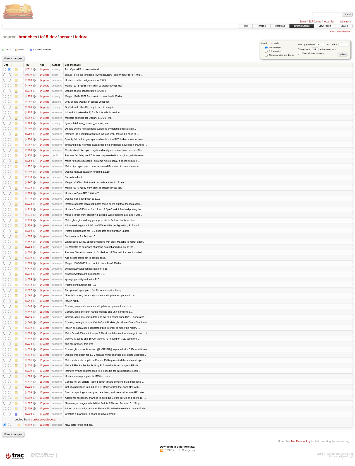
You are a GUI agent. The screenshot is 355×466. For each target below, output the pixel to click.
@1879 (28, 259)
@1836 (28, 336)
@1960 (28, 129)
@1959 (28, 134)
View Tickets (325, 26)
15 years (44, 297)
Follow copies (273, 51)
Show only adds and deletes (279, 55)
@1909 (28, 227)
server (66, 36)
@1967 (28, 102)
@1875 (28, 276)
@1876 (28, 270)
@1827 (28, 384)
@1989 (28, 85)
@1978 (28, 91)
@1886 (28, 232)
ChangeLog (188, 453)
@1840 (28, 325)
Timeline (261, 26)
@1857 (28, 292)
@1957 (28, 145)
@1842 (28, 314)
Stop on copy (273, 47)
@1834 (28, 346)
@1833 (28, 352)
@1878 (28, 265)
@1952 (28, 167)
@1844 (28, 303)
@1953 (28, 162)
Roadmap (280, 26)
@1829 (28, 374)
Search (344, 26)
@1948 (28, 178)
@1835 (28, 341)
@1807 (28, 406)
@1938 (28, 189)
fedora (81, 36)
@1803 (28, 417)
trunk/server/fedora (43, 423)
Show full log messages (311, 53)
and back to (337, 44)
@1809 (28, 395)
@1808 (28, 401)
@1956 (28, 151)
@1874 (28, 281)
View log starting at (312, 44)
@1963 (28, 124)
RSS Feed (170, 453)
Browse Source (301, 26)
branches (28, 36)
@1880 (28, 254)
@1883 (28, 249)
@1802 (28, 428)
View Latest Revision (340, 31)
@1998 (28, 80)
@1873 (28, 287)
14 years (44, 69)
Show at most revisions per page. (317, 49)
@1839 (28, 330)
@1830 (28, 368)
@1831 (28, 363)
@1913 (28, 210)
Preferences (345, 21)
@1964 (28, 118)
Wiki (246, 26)
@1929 (28, 200)
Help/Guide (315, 21)
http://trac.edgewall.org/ (341, 460)
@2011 (28, 69)
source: (10, 36)
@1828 (28, 379)
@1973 (28, 96)
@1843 (28, 308)
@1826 (28, 390)
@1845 (28, 297)
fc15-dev (48, 36)
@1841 (28, 319)
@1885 (28, 238)
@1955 (28, 156)
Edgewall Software (43, 460)
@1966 (28, 107)
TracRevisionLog (300, 444)
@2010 (28, 75)
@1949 (28, 172)
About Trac (329, 21)
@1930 (28, 194)
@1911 (28, 216)
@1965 (28, 113)
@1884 (28, 243)
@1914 (28, 205)
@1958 (28, 140)
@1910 (28, 221)
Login (303, 21)
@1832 (28, 357)
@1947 (28, 183)
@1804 (28, 412)
